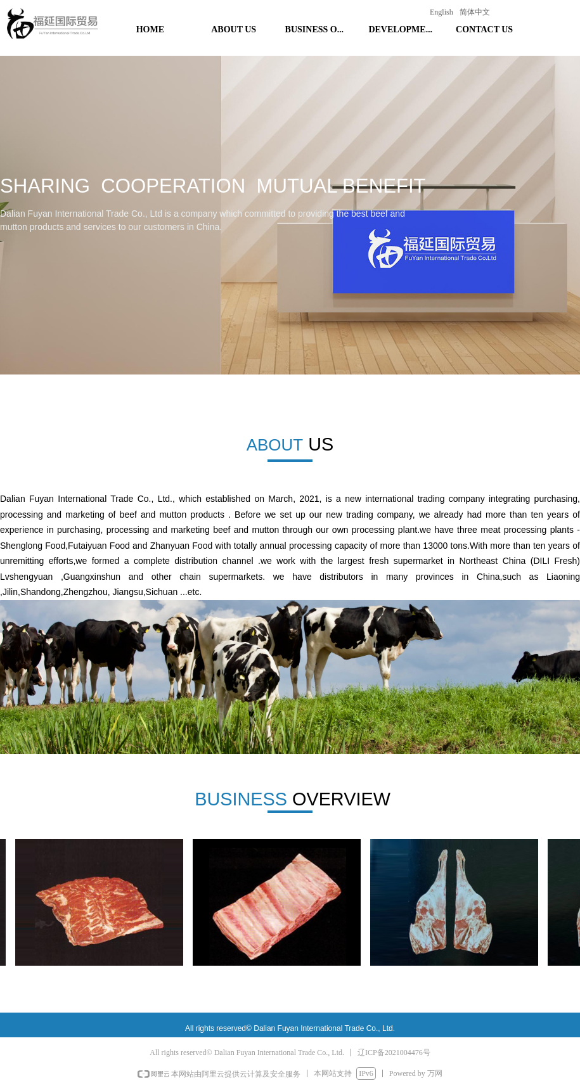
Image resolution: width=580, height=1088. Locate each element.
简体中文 (475, 12)
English (441, 12)
